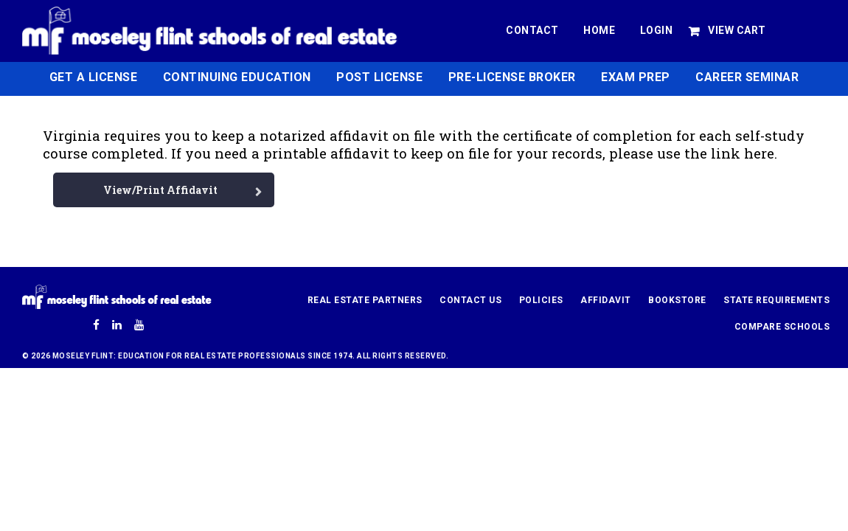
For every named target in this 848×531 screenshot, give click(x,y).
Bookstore (677, 300)
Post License (379, 77)
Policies (541, 300)
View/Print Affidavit (160, 190)
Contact (532, 30)
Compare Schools (782, 327)
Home (599, 30)
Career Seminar (747, 77)
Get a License (93, 77)
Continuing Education (237, 77)
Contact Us (470, 300)
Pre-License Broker (512, 77)
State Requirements (776, 300)
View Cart (737, 30)
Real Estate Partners (365, 300)
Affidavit (605, 300)
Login (656, 30)
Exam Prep (635, 77)
